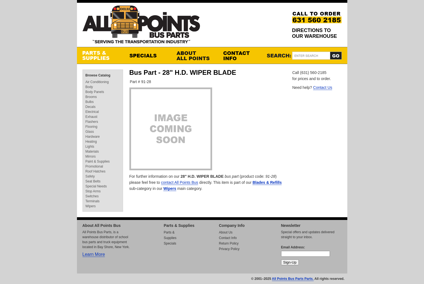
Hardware (93, 137)
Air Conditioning (97, 82)
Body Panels (95, 92)
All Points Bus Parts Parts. (293, 279)
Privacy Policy (229, 249)
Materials (92, 151)
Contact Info (241, 55)
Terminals (93, 201)
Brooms (91, 97)
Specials (147, 55)
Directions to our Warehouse (314, 33)
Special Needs (96, 186)
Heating (91, 142)
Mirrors (91, 156)
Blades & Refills (267, 182)
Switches (92, 196)
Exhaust (91, 117)
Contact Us (322, 87)
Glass (90, 132)
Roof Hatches (96, 171)
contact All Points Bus (179, 182)
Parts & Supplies (100, 55)
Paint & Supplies (98, 161)
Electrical (92, 112)
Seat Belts (93, 181)
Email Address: (293, 247)
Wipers (169, 188)
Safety (90, 176)
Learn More (93, 254)
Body (89, 87)
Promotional (94, 166)
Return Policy (229, 243)
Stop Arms (93, 191)
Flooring (91, 127)
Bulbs (90, 102)
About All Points (194, 55)
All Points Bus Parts (141, 26)
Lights (90, 146)
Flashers (92, 122)
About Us (226, 232)
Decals (91, 107)
